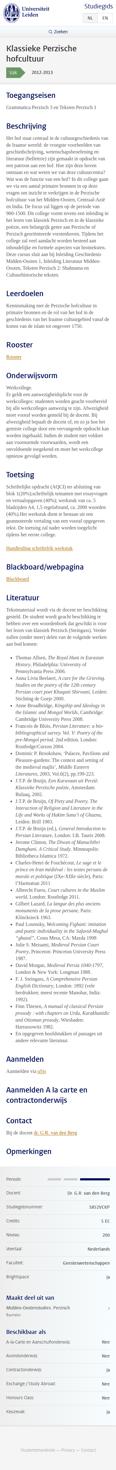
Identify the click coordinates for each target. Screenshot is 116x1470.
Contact (88, 1450)
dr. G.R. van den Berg (55, 1132)
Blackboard (17, 579)
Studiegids (98, 6)
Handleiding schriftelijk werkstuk (39, 548)
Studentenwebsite (37, 1450)
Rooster (14, 356)
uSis (41, 1071)
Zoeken (61, 32)
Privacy (68, 1450)
